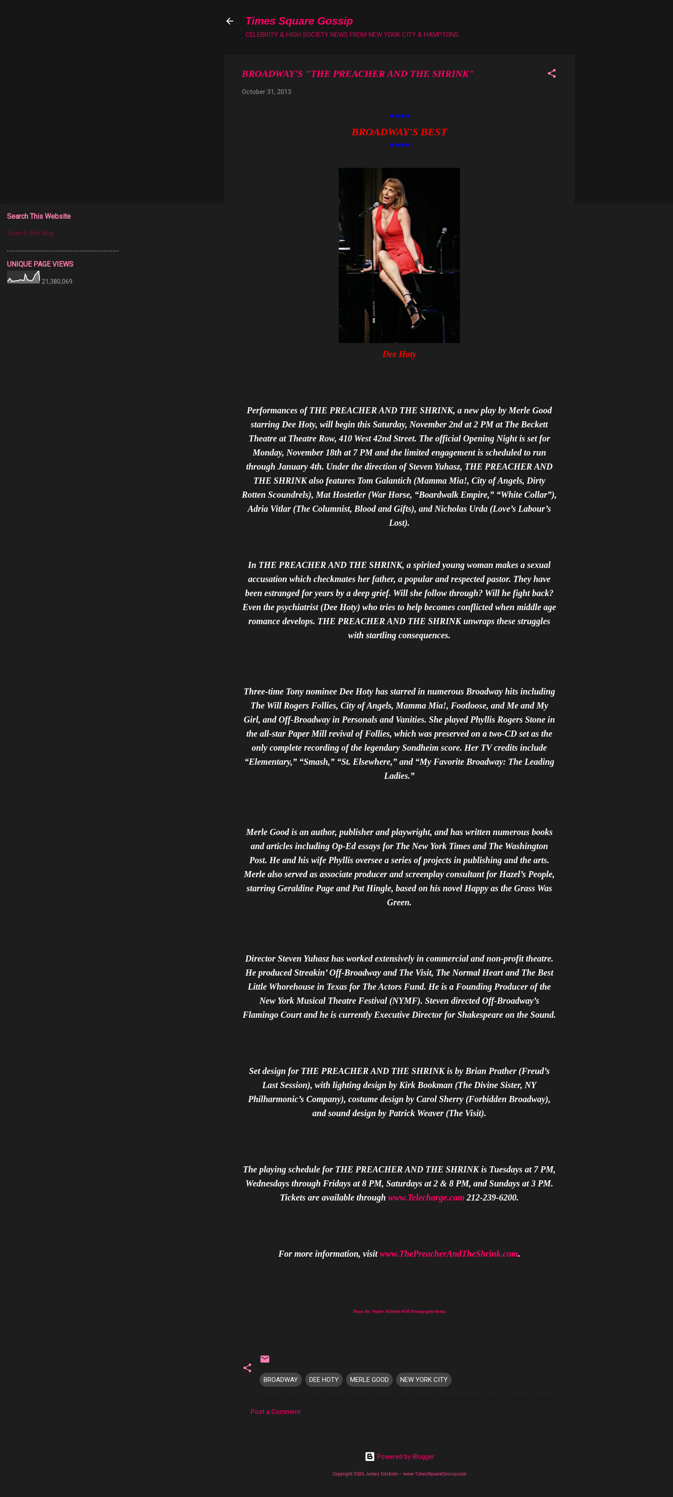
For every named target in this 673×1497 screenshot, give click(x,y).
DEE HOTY (324, 1380)
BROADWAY (281, 1380)
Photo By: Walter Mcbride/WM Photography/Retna (399, 1311)
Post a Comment (275, 1412)
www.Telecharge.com (426, 1197)
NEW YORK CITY (424, 1380)
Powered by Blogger (399, 1457)
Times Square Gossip (299, 21)
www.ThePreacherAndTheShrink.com (449, 1253)
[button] (551, 75)
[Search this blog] (63, 233)
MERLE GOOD (369, 1380)
